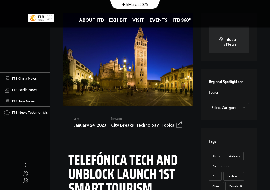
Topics (165, 126)
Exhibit (118, 20)
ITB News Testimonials (26, 113)
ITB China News (20, 79)
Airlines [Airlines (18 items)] (234, 156)
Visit (138, 20)
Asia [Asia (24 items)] (215, 176)
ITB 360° (182, 20)
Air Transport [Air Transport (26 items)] (221, 166)
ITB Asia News (19, 101)
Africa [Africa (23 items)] (216, 156)
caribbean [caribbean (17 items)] (233, 176)
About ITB (91, 20)
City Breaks (120, 126)
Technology (145, 126)
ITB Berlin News (20, 90)
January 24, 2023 (87, 126)
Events (158, 20)
